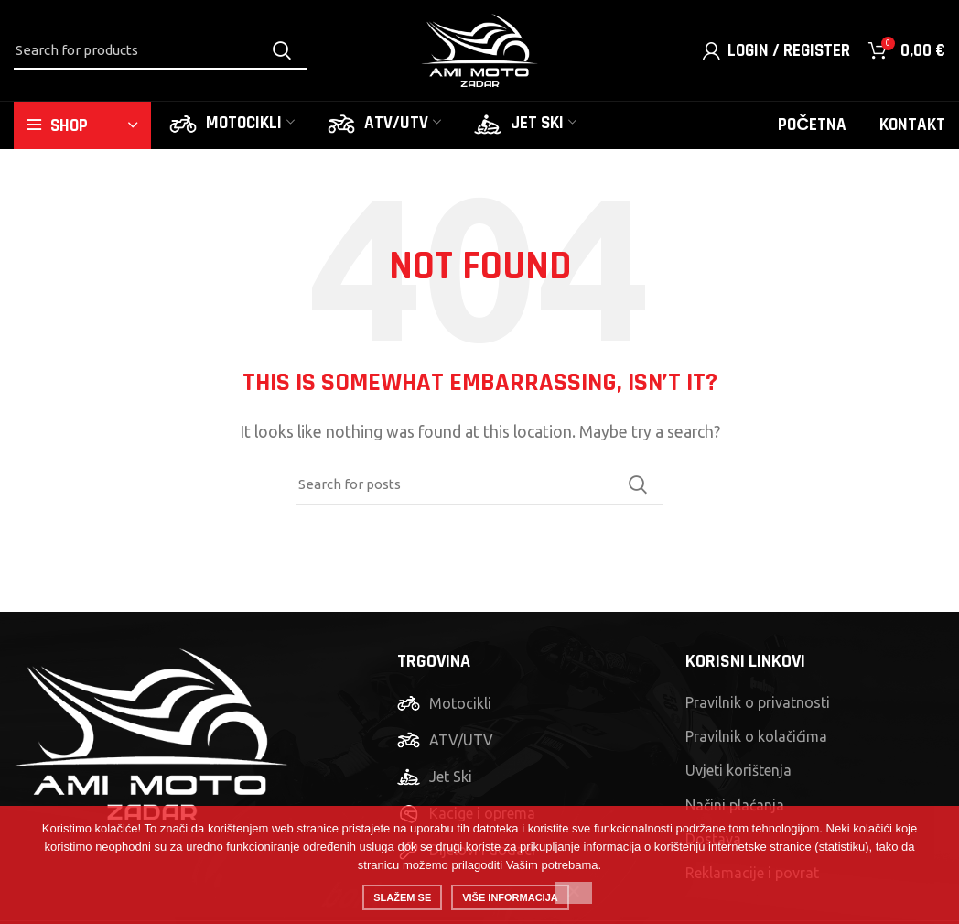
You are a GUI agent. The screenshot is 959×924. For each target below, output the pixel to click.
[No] (573, 893)
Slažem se (402, 897)
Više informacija (510, 897)
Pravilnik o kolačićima (756, 736)
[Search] (160, 50)
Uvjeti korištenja (738, 770)
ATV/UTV (461, 740)
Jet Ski (450, 776)
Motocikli (460, 703)
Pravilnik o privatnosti (757, 702)
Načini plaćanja (734, 805)
